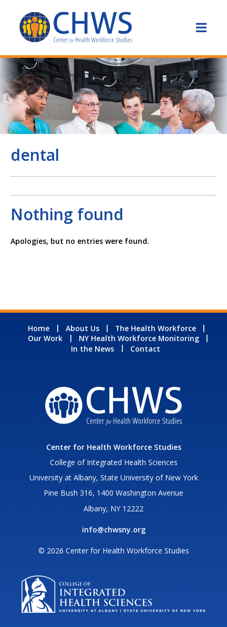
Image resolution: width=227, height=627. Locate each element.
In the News (92, 349)
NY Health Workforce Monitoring (139, 338)
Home (38, 328)
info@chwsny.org (114, 530)
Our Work (45, 338)
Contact (145, 349)
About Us (82, 328)
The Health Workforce (155, 328)
